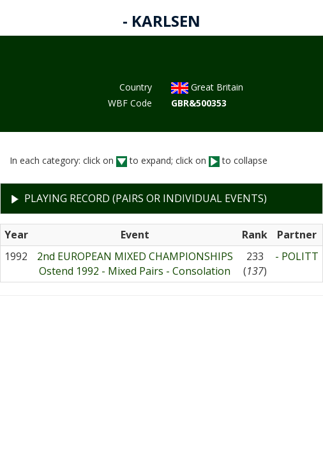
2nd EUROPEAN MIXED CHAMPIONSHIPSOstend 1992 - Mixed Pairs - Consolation (135, 263)
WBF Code (130, 103)
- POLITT (297, 256)
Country (135, 87)
